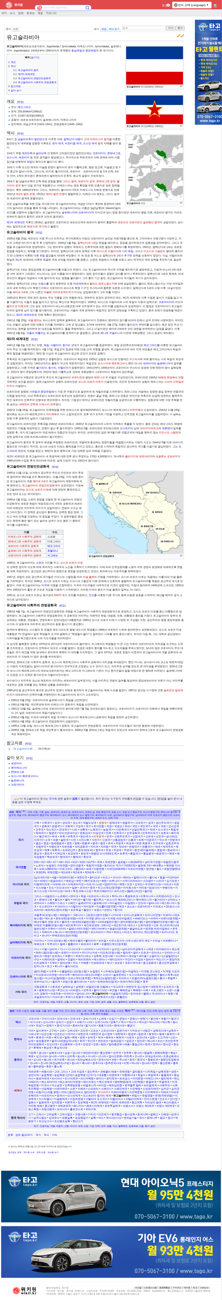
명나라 (138, 1052)
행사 (147, 1002)
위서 (142, 1117)
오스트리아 (126, 428)
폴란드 (87, 909)
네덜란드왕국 (171, 862)
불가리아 (41, 367)
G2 (43, 862)
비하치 (134, 409)
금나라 (43, 1052)
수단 (36, 959)
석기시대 (35, 1022)
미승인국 (98, 833)
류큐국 (40, 1037)
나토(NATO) (135, 862)
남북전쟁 (163, 1071)
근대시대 (62, 1018)
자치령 (105, 846)
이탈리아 (56, 345)
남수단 (116, 949)
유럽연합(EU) (172, 868)
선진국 (160, 836)
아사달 (138, 1288)
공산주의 (92, 1071)
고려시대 (72, 1030)
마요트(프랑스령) (110, 952)
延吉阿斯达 (164, 1288)
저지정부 (88, 906)
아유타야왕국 (119, 1092)
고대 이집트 (78, 1071)
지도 (115, 1002)
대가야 (71, 1034)
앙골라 (72, 959)
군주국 (40, 829)
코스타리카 (97, 932)
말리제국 (166, 1078)
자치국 (94, 846)
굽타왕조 (137, 1071)
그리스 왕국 (70, 181)
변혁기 (144, 1018)
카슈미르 (57, 997)
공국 (150, 822)
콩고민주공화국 (168, 962)
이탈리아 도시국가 (97, 1098)
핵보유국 (52, 856)
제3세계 (89, 872)
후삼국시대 (60, 1047)
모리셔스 (156, 952)
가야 (31, 1030)
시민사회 (84, 839)
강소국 (77, 822)
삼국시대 (142, 1037)
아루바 (52, 928)
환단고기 (78, 1121)
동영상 (30, 13)
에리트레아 (84, 959)
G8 (61, 862)
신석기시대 (101, 1022)
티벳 (126, 1063)
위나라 (71, 1059)
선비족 (71, 1056)
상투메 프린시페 (103, 956)
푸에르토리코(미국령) (64, 935)
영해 (77, 843)
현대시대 (119, 1025)
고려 (62, 1030)
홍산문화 (165, 1063)
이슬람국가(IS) (119, 993)
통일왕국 (148, 853)
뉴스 (12, 13)
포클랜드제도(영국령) (114, 944)
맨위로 (216, 1287)
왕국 (95, 843)
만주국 (87, 990)
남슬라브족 (24, 139)
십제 (31, 1040)
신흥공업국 (119, 839)
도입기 (113, 1018)
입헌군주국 (172, 843)
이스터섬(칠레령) (55, 978)
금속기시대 (89, 1018)
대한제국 (155, 986)
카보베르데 (97, 962)
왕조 (103, 843)
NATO (57, 595)
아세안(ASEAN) (116, 868)
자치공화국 (81, 846)
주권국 (117, 850)
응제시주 (152, 1117)
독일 (46, 345)
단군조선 (59, 1034)
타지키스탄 (56, 891)
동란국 (142, 1034)
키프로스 (158, 906)
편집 (104, 29)
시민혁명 (135, 1088)
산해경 (165, 1114)
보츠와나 (57, 956)
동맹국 (53, 833)
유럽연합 (147, 1095)
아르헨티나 (169, 940)
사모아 (107, 974)
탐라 (103, 1044)
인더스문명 (150, 1098)
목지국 (58, 1037)
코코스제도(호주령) (79, 978)
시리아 (160, 880)
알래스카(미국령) (79, 928)
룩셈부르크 (131, 896)
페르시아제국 (94, 1105)
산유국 (149, 836)
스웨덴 (51, 903)
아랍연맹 (99, 868)
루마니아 (117, 896)
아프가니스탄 (94, 884)
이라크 (167, 884)
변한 (82, 1037)
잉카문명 (57, 1102)
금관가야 (121, 1030)
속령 (55, 839)
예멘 (122, 884)
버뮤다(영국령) (169, 918)
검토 (74, 798)
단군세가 (103, 1114)
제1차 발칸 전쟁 (25, 194)
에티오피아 (116, 959)
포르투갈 (75, 909)
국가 (51, 798)
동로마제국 (42, 1078)
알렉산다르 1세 (86, 242)
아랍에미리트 (42, 884)
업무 (103, 1002)
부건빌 (113, 990)
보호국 (165, 833)
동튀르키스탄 (47, 990)
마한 (49, 1037)
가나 (36, 949)
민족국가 (119, 833)
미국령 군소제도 (150, 971)
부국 (54, 836)
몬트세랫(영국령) (65, 918)
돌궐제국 (166, 1075)
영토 (69, 843)
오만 (129, 884)
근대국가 (64, 829)
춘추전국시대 (113, 1063)
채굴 (40, 13)
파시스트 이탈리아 (108, 251)
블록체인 (122, 1002)
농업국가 (108, 829)
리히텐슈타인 (164, 896)
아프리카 (16, 957)
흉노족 (58, 1066)
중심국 (38, 853)
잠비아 (150, 959)
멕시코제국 (105, 1081)
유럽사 (136, 1095)
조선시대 (52, 1044)
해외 (171, 853)
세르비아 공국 (86, 181)
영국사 (61, 1095)
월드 (159, 868)
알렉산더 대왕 (72, 139)
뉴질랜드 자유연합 (57, 865)
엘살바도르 (136, 928)
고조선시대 (107, 1030)
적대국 (123, 846)
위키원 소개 (28, 1152)
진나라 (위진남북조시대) (54, 1063)
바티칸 (77, 899)
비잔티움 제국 (73, 143)
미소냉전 (57, 1085)
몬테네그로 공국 (106, 181)
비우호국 (98, 836)
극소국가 (51, 829)
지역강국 (60, 853)
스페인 (72, 903)
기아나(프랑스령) (57, 940)
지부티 (54, 962)
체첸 (170, 993)
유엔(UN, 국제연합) (47, 872)
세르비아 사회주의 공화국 (23, 545)
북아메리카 (16, 925)
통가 (162, 978)
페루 (96, 944)
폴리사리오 (71, 966)
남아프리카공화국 (132, 949)
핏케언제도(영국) (107, 981)
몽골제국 (151, 1081)
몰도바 (59, 899)
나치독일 (150, 1071)
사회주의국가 (122, 836)
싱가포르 (171, 880)
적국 (113, 846)
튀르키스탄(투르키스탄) (100, 997)
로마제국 (111, 1078)
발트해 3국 (144, 865)
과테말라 (64, 915)
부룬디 (69, 956)
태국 (67, 891)
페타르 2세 (19, 292)
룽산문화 (105, 1052)
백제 (74, 1037)
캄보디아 (154, 887)
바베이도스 (141, 918)
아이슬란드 (116, 903)
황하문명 (38, 1066)
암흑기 (114, 1022)
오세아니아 (16, 976)
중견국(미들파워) (144, 850)
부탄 (78, 880)
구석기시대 (48, 1018)
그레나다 (77, 915)
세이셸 (143, 956)
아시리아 (103, 1092)
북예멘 (137, 990)
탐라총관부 (115, 1044)
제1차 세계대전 (16, 222)
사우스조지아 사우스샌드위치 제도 (129, 940)
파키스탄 (119, 891)
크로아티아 (99, 153)
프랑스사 (128, 1105)
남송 (67, 1052)
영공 (46, 843)
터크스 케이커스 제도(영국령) (141, 932)
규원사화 (80, 1114)
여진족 (128, 1056)
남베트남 (68, 986)
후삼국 (48, 1047)
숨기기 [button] (34, 57)
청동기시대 (105, 1025)
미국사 (45, 1085)
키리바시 (124, 978)
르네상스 (124, 1078)
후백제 (37, 1047)
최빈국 (85, 853)
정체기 (50, 1025)
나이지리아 (102, 949)
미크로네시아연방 (46, 974)
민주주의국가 (150, 833)
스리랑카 (148, 880)
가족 (36, 822)
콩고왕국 (50, 1105)
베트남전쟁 (115, 1085)
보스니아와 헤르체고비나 (112, 363)
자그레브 (52, 555)
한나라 (146, 1063)
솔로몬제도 (120, 974)
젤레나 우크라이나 (154, 993)
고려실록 (51, 1114)
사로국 (130, 1037)
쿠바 (108, 932)
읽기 (96, 29)
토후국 (124, 853)
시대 (89, 1022)
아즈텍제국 (151, 1092)
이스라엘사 (45, 1098)
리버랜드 (75, 990)
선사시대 (48, 1022)
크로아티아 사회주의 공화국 (24, 555)
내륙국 (84, 829)
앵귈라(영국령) (118, 928)
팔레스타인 (134, 891)
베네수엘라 (76, 940)
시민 (73, 839)
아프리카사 (48, 1095)
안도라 (142, 903)
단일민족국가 (140, 829)
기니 (62, 949)
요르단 (139, 884)
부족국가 (72, 836)
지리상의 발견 (153, 1102)
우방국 (120, 843)
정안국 (141, 1040)
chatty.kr (204, 1288)
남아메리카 (16, 942)
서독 (145, 990)
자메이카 (47, 932)
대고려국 (118, 986)
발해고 (154, 1114)
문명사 (123, 1018)
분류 (10, 1134)
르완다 (65, 952)
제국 (157, 846)
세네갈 (132, 956)
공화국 (46, 826)
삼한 (152, 1037)
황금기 (131, 1025)
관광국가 (57, 826)
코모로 (118, 962)
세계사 (18, 1090)
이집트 (139, 959)
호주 (145, 981)
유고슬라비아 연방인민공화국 (39, 485)
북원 (31, 1056)
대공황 (102, 1075)
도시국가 (163, 829)
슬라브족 (41, 153)
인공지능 (44, 1002)
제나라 (151, 1040)
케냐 (109, 962)
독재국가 (41, 833)
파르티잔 (76, 377)
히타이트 (91, 1109)
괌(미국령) (40, 971)
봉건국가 (44, 836)
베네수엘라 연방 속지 (46, 921)
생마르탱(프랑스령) (131, 921)
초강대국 (73, 853)
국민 (135, 826)
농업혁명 (46, 1075)
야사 (101, 1117)
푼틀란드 (122, 997)
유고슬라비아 (22, 748)
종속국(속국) (85, 850)
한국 (147, 1044)
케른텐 (166, 428)
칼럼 (20, 13)
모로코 (145, 952)
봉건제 (154, 1018)
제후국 (56, 850)
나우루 (53, 971)
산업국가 (137, 836)
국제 (99, 862)
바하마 (154, 918)
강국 (57, 822)
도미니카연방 (153, 915)
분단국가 (85, 836)
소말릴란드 (169, 956)
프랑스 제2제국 (165, 1105)
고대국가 (140, 822)
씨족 (141, 839)
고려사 (40, 1114)
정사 (170, 1117)
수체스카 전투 (47, 404)
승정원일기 (81, 1117)
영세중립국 (57, 843)
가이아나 (39, 940)
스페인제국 (120, 1088)
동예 (161, 1034)
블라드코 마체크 (16, 306)
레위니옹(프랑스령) (47, 952)
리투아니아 (147, 896)
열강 (38, 843)
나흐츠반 (55, 986)
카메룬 (85, 962)
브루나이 (114, 880)
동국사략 (142, 1114)
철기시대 (90, 1025)
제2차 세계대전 (25, 314)
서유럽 (33, 391)
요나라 (37, 1059)
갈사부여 (41, 1030)
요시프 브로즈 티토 (89, 381)
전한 (114, 1059)
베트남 (70, 880)
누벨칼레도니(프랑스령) (73, 971)
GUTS (91, 862)
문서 (8, 29)
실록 (93, 1117)
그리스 (38, 896)
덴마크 (74, 896)
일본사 (32, 1102)
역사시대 (154, 1022)
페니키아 (78, 1105)
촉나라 (86, 1063)
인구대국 (158, 843)
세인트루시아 (73, 925)
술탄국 (65, 839)
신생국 (106, 839)
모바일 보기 (53, 1152)
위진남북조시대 (86, 1059)
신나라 (102, 1056)
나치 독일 (127, 251)
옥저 (82, 1040)
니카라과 (116, 915)
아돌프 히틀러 (35, 332)
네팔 (54, 877)
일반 (153, 1002)
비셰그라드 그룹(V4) (71, 868)
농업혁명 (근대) (63, 1075)
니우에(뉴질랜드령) (114, 971)
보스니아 (12, 157)
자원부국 (41, 846)
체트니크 (99, 377)
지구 (99, 872)
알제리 (61, 959)
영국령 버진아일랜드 (157, 928)
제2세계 (77, 872)
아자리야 (68, 993)
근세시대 (75, 1018)
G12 (74, 862)
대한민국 (82, 877)
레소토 (176, 949)
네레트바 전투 (27, 404)
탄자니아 (39, 966)
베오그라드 (24, 107)
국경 (109, 826)
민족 (108, 833)
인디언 (174, 1098)
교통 (66, 1002)
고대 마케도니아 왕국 (96, 139)
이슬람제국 (60, 1098)
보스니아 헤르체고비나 (24, 776)
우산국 (91, 1040)
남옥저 (172, 1030)
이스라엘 (41, 887)
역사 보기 (114, 29)
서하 (62, 1056)
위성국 (130, 843)
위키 (4, 13)
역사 (18, 1022)
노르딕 (40, 865)
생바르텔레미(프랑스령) (159, 921)
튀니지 (59, 966)
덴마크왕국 (77, 865)
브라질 (102, 940)
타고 (195, 1288)
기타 (54, 1134)
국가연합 (98, 826)
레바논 (127, 877)
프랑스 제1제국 (145, 1105)
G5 (49, 862)
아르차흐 (55, 993)
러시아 (117, 877)
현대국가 (65, 856)
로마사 (100, 1078)
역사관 (143, 1022)
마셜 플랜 (88, 576)
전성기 (40, 1025)
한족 (154, 1063)
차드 (75, 962)
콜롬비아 (73, 944)
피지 (92, 981)
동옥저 (171, 1034)
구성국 (79, 826)
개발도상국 (89, 822)
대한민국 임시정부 (137, 986)
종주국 (99, 850)
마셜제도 (133, 971)
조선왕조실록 (62, 1121)
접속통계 (187, 1287)
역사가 (132, 1022)
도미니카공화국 (133, 915)
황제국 (77, 856)
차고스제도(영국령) (109, 887)
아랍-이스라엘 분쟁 (47, 1092)
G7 (55, 862)
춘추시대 (97, 1063)
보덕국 (91, 1037)
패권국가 (161, 853)
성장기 (70, 1022)
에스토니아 (168, 903)
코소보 (131, 906)
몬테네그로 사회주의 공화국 (24, 541)
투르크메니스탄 (82, 891)
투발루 (171, 978)
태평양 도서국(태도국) (104, 853)
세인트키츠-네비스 (124, 925)
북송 (173, 1052)
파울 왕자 (33, 320)
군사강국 (173, 826)
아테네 (165, 1092)
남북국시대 (159, 1030)
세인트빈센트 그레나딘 (97, 925)
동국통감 (116, 1114)
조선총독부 (66, 1044)
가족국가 (47, 822)
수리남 (156, 940)
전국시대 (103, 1059)
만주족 (127, 1052)
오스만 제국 (90, 143)
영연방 (150, 868)
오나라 (138, 1056)
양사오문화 (115, 1056)
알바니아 (153, 903)
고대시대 (33, 1018)
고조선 (94, 1030)
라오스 (106, 877)
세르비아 (24, 157)
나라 (74, 829)
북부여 (109, 1037)
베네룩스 (158, 865)
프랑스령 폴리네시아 (75, 981)
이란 (176, 884)
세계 (11, 812)
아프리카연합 (136, 868)
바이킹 (102, 1085)
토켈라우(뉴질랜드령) (144, 978)
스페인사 (106, 1088)
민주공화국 (133, 833)
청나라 (76, 1063)
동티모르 (94, 877)
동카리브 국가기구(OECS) (119, 865)
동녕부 (132, 1034)
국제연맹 (110, 862)
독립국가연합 (94, 865)
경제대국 (114, 822)
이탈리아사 (116, 1098)
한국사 (18, 1039)
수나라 (92, 1056)
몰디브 (153, 877)
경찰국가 (127, 822)
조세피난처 (69, 850)
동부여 (153, 1034)
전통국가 (147, 846)
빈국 (109, 836)
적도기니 (161, 959)
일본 (74, 887)
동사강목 (129, 1114)
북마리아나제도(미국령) (86, 974)
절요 (162, 1117)
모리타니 (169, 952)
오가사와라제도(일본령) (143, 974)
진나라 (34, 1063)
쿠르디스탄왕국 (74, 997)
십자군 (165, 1088)
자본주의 (70, 1102)
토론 (165, 5)
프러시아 (62, 1109)
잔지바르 (135, 993)
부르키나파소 (83, 956)
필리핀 (148, 891)
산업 (86, 1002)
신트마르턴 (144, 925)
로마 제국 (57, 143)
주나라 (123, 1059)
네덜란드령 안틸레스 (98, 986)
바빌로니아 (89, 1085)
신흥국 (132, 839)
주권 (108, 850)
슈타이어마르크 (149, 428)
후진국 (87, 856)
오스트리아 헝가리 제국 (97, 1095)
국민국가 (145, 826)
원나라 (48, 1059)
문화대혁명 (161, 1052)
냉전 (174, 1071)
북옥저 (120, 1037)
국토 (163, 826)
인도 (91, 595)
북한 (104, 880)
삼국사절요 (40, 1117)
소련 (16, 255)
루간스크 (62, 990)
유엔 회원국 (143, 843)
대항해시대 (128, 1075)
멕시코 (49, 918)
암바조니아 (83, 993)
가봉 (44, 949)
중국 (92, 887)
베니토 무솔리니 (110, 332)
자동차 (59, 1002)
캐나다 (59, 932)
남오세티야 (41, 877)
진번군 (87, 1044)
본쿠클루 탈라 (133, 1085)
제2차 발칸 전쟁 (55, 194)
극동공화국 (40, 986)
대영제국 (114, 1075)
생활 (109, 1002)
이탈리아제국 (133, 1098)
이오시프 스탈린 (153, 251)
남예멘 (80, 986)
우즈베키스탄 (153, 884)
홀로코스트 (76, 1109)
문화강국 (85, 833)
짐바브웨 (65, 962)
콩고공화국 (149, 962)
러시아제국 (71, 1078)
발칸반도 (39, 139)
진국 (78, 1044)
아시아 (16, 884)
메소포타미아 (49, 1081)
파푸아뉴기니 (42, 981)
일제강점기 (117, 1040)
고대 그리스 (61, 1071)
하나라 (135, 1063)
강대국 (66, 822)
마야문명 (137, 1078)
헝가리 (66, 345)
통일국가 (135, 853)
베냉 (47, 956)
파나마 (46, 935)
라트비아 (93, 896)
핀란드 (108, 909)
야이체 (50, 414)
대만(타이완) (66, 877)
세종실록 (67, 1117)
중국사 (18, 1059)
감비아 (53, 949)
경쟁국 (103, 822)
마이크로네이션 (68, 833)
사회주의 (164, 1085)
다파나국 (33, 1034)
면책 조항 (41, 1152)
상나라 (53, 1056)
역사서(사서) (113, 1117)
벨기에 (87, 899)
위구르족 (59, 1059)
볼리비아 (90, 940)
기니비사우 (74, 949)
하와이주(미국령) (130, 981)
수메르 (82, 1088)
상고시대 (41, 1056)
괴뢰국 (69, 826)
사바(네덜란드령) (107, 921)
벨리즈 (66, 921)
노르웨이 (62, 896)
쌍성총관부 (42, 1040)
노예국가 (95, 829)
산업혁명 (46, 1088)
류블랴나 (52, 550)
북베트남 (125, 990)
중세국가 (172, 850)
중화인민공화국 (169, 1059)
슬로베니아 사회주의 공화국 (24, 550)
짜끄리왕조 (170, 1102)
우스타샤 (134, 359)
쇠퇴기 (81, 1022)
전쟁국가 (134, 846)
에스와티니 (100, 959)
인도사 (163, 1098)
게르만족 (27, 153)
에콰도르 (39, 944)
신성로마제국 (151, 1088)
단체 (97, 1002)
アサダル (177, 1288)
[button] (177, 811)
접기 (177, 811)
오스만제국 (74, 1095)
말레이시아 (140, 877)
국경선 (118, 826)
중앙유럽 (90, 50)
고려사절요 (66, 1114)
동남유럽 (76, 50)
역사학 (166, 1022)
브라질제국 (150, 1085)
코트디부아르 (133, 962)
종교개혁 (137, 1102)
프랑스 (42, 283)
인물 (141, 1002)
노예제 (102, 1018)
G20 (82, 862)
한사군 (167, 1044)
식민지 (96, 839)
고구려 (53, 1030)
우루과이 (52, 944)
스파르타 (93, 1088)
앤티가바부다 (99, 928)
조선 (160, 1040)
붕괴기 (175, 1018)
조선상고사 (45, 1121)
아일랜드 (130, 903)
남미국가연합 (153, 862)
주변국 (128, 850)
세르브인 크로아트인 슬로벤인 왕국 (139, 222)
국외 (155, 826)
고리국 (84, 1030)
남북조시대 (55, 1052)
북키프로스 (91, 880)
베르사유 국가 (35, 226)
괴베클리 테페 (108, 1071)
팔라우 (56, 981)
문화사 (134, 1018)
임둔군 (130, 1040)
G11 (67, 862)
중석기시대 (63, 1025)
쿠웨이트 (167, 887)
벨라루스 (98, 899)
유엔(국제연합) (164, 1095)
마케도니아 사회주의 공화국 (24, 536)
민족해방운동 (73, 1085)
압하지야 (110, 884)
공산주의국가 (164, 822)
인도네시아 (63, 887)
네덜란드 (49, 896)
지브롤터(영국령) (106, 906)
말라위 (127, 952)
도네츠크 (168, 986)
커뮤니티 (51, 13)
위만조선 (103, 1040)
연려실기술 (130, 1117)
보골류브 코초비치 (167, 456)
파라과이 (86, 944)
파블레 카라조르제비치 (57, 292)
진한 (95, 1044)
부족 (62, 836)
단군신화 (46, 1034)
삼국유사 (54, 1117)
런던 (20, 450)
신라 (173, 1037)
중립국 (161, 850)
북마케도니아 (19, 767)
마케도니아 (152, 1078)
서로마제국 (60, 1088)
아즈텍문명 (135, 1092)
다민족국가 (122, 829)
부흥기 (165, 1018)
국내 (127, 826)
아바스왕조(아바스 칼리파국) (78, 1092)
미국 (44, 585)
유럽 (29, 161)
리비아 (75, 952)
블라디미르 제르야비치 (138, 456)
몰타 (67, 899)
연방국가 (175, 839)
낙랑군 (146, 1030)
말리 (135, 952)
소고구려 (162, 1037)
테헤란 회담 (165, 377)
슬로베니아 (68, 212)
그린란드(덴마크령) (96, 915)
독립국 (175, 829)
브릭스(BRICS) (48, 868)
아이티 (62, 928)
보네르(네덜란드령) (83, 921)
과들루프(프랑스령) (45, 915)
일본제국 (44, 1102)
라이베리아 (162, 949)
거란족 (32, 1052)
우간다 (129, 959)
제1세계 (65, 872)
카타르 (143, 887)
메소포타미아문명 (70, 1081)
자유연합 (67, 846)
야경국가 (151, 839)
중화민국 (153, 1059)
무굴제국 (164, 1081)
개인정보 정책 (14, 1152)
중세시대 (77, 1025)
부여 (100, 1037)
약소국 (163, 839)
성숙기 (60, 1022)
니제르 (150, 949)
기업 (92, 1002)
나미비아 (88, 949)
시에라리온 (48, 959)
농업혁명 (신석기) (85, 1075)
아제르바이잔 (76, 884)
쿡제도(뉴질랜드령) (104, 978)
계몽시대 (46, 1071)
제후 (47, 850)
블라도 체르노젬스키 (102, 283)
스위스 (61, 903)
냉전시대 (33, 1075)
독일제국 (153, 1075)
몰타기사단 (100, 990)
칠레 (62, 944)
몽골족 (148, 1052)
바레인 (44, 880)
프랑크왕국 (48, 1109)
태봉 (127, 1044)
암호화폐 (133, 1002)
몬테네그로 (113, 153)
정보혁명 (83, 1102)
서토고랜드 (157, 990)
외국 (110, 843)
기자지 (92, 1114)
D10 (36, 862)
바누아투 (64, 974)
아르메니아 (59, 884)
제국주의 (168, 846)
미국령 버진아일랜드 (120, 918)
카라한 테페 (35, 1105)
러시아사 (57, 1078)
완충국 (86, 843)
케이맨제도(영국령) (76, 932)
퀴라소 (118, 932)
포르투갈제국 (112, 1105)
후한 (49, 1066)
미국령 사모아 (171, 971)
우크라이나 (61, 906)
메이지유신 (89, 1081)
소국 (47, 839)
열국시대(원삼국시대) (64, 1040)
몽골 (162, 877)
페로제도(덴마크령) (56, 909)
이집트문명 (76, 1098)
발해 (67, 1037)
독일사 (141, 1075)
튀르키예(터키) (103, 891)
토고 (49, 966)
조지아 (84, 887)
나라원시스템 (150, 1288)
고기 (31, 1114)
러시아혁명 (87, 1078)
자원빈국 (54, 846)
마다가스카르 (90, 952)
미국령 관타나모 (95, 918)
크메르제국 (64, 1105)
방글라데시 (56, 880)
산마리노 (172, 899)
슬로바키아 (84, 903)
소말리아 (154, 956)
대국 (152, 829)
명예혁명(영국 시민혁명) (128, 1081)
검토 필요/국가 (24, 1134)
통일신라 (137, 1044)
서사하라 (120, 956)
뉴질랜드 (95, 971)
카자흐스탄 (129, 887)
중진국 (48, 853)
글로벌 (122, 862)
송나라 (81, 1056)
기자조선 (134, 1030)
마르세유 (78, 283)
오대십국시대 (153, 1056)
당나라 (76, 1052)
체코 (121, 906)
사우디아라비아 (131, 880)
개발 (52, 1002)
